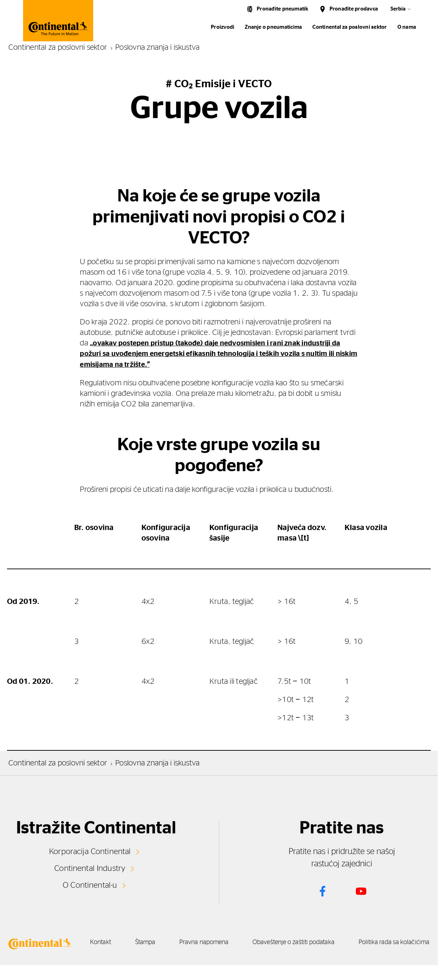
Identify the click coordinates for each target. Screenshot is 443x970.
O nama (406, 27)
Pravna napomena (259, 941)
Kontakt (133, 941)
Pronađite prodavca (354, 9)
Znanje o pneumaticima (273, 27)
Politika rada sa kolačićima (265, 950)
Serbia (398, 9)
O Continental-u (90, 883)
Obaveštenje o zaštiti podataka (360, 941)
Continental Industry (90, 867)
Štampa (189, 941)
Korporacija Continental (90, 850)
